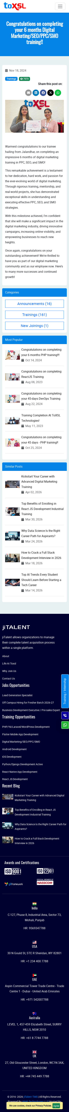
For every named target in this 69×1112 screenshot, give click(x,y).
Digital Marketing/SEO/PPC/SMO (21, 741)
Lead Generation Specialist (17, 695)
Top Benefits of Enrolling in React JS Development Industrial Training (42, 509)
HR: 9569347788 (34, 928)
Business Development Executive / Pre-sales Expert (31, 710)
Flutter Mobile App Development (20, 734)
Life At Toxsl (9, 663)
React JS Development (15, 779)
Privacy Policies (43, 1105)
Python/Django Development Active (22, 764)
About (5, 656)
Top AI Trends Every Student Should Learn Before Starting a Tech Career (41, 580)
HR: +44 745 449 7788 (34, 1076)
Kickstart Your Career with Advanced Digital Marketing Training (39, 481)
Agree (56, 1105)
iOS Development (12, 756)
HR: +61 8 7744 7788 (34, 1038)
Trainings (11, 78)
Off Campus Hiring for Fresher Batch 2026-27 (28, 702)
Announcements (34, 303)
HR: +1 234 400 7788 (34, 961)
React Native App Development (19, 771)
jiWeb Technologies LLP (35, 1101)
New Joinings (34, 325)
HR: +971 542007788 (34, 999)
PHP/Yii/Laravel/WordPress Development (26, 726)
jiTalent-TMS (31, 1096)
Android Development (14, 749)
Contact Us (8, 678)
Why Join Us (9, 671)
